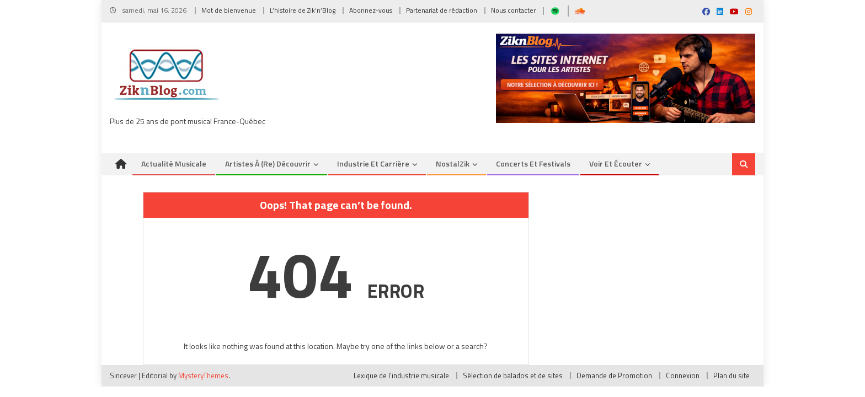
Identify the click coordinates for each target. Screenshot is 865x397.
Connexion (683, 375)
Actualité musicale (173, 163)
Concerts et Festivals (533, 163)
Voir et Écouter (615, 163)
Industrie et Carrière (373, 163)
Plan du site (731, 375)
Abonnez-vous (370, 10)
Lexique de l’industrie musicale (401, 375)
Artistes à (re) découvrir (268, 163)
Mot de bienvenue (228, 10)
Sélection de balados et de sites (513, 375)
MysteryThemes (203, 375)
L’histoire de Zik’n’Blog (302, 10)
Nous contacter (513, 10)
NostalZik (452, 163)
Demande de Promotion (614, 375)
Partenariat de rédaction (441, 10)
